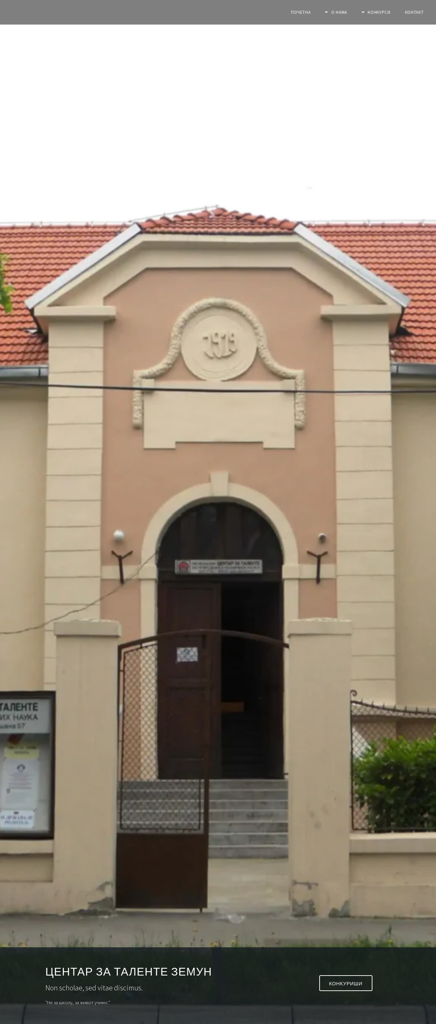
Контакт (414, 12)
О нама (339, 12)
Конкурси (379, 12)
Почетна (301, 12)
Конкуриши (345, 983)
